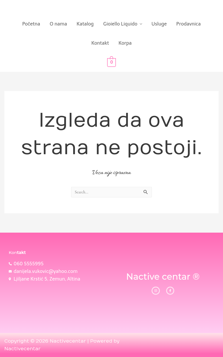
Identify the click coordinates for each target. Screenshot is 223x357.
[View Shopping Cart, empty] (111, 62)
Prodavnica (188, 24)
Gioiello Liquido (120, 24)
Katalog (85, 24)
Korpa (125, 43)
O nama (58, 24)
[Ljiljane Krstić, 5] (58, 301)
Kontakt (100, 43)
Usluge (159, 24)
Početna (31, 24)
